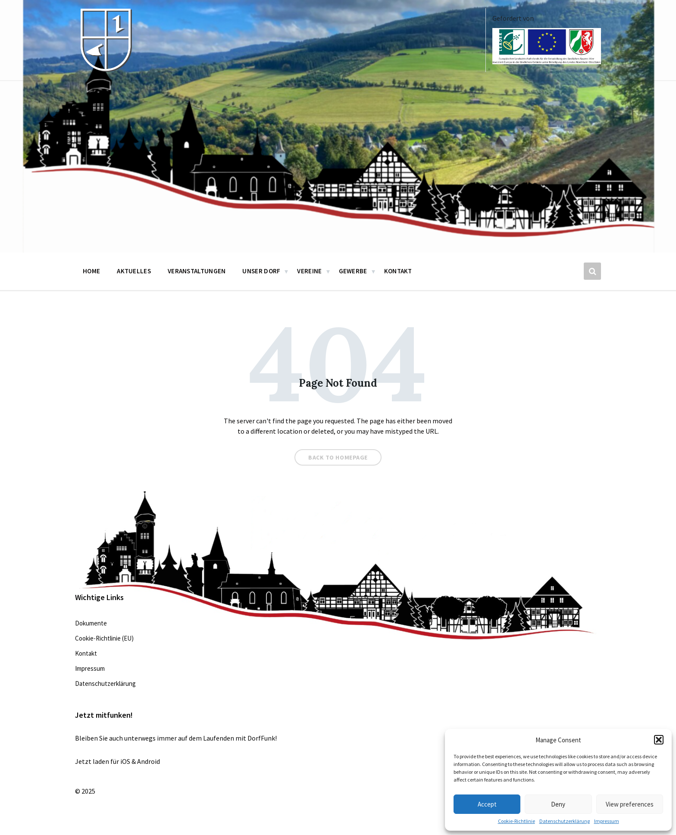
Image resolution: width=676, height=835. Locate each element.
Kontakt (86, 653)
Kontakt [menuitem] (398, 271)
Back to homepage (338, 457)
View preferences (630, 804)
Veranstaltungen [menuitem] (197, 271)
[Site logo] (105, 70)
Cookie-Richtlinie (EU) (104, 638)
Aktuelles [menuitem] (134, 271)
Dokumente (91, 623)
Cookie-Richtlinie (516, 821)
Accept (487, 804)
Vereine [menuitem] (309, 271)
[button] (658, 739)
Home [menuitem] (91, 271)
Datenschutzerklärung (564, 821)
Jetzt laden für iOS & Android (117, 761)
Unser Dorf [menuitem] (261, 271)
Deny (558, 804)
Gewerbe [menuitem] (353, 271)
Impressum (606, 821)
